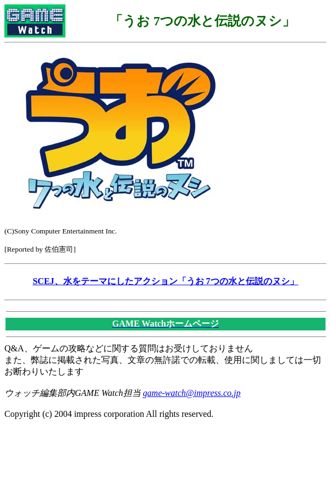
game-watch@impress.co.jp (192, 393)
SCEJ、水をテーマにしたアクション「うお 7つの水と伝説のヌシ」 (165, 281)
